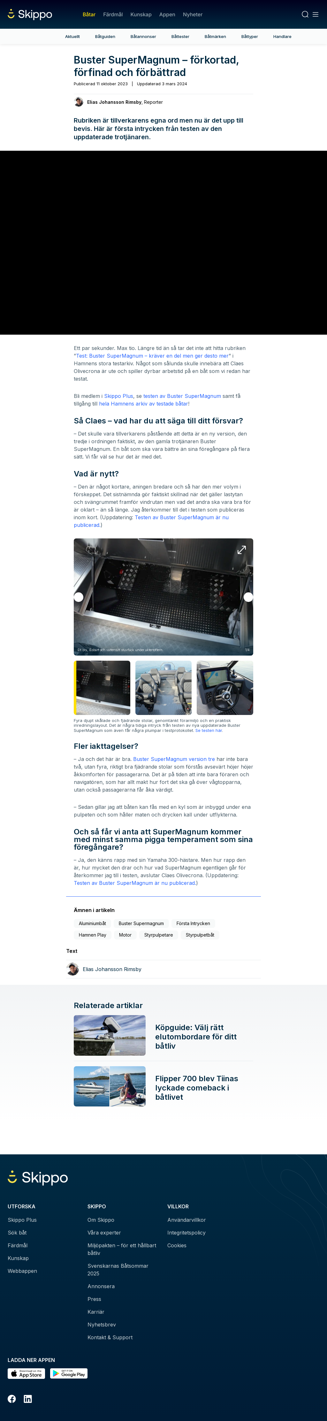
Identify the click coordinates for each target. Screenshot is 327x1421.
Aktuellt (72, 36)
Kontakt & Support (110, 1337)
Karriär (95, 1312)
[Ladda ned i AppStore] (26, 1373)
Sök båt (17, 1232)
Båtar (89, 14)
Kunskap (141, 14)
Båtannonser (143, 36)
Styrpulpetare (158, 935)
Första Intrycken (193, 923)
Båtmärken (215, 36)
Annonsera (101, 1286)
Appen (167, 14)
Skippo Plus (118, 396)
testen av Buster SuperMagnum (182, 396)
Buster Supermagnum (141, 923)
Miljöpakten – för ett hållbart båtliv (121, 1249)
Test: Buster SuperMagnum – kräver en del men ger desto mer (152, 356)
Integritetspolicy (186, 1232)
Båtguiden (105, 36)
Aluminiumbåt (92, 923)
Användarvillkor (186, 1220)
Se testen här (208, 730)
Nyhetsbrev (101, 1324)
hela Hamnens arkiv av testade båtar (143, 403)
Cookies (176, 1245)
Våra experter (104, 1232)
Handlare (282, 36)
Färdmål (113, 14)
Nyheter (192, 14)
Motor (125, 935)
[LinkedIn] (28, 1400)
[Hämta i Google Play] (68, 1373)
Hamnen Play (92, 935)
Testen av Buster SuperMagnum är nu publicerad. (135, 883)
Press (94, 1299)
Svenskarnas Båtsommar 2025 (117, 1270)
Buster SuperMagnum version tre (174, 759)
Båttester (180, 36)
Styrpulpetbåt (200, 935)
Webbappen (22, 1271)
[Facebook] (12, 1400)
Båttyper (249, 36)
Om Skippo (100, 1220)
